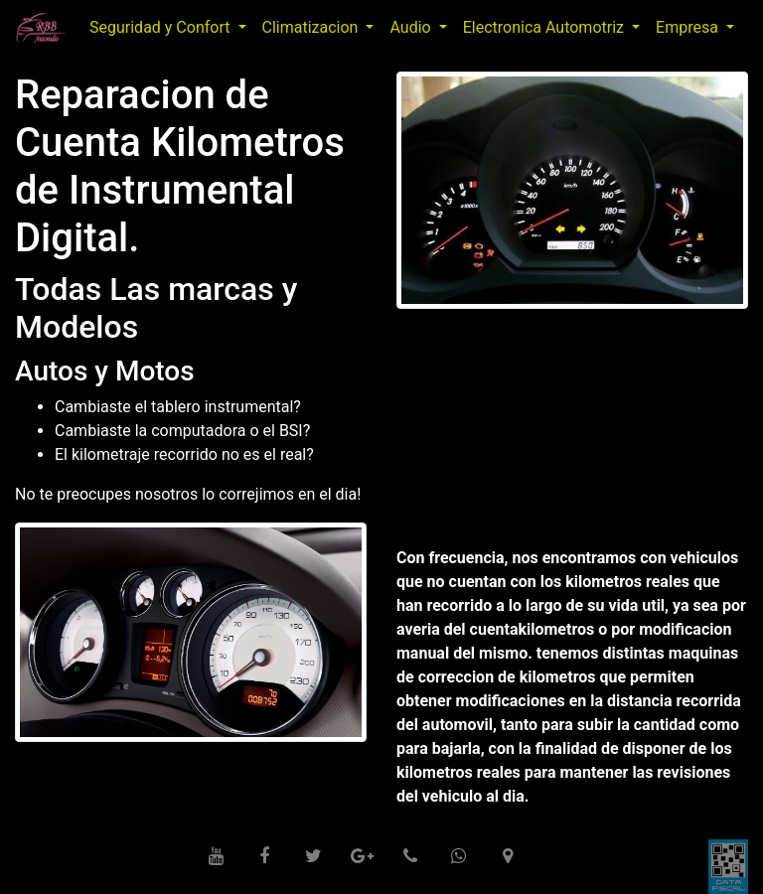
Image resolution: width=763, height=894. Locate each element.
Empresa (689, 27)
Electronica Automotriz (545, 27)
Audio (411, 27)
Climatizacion (312, 27)
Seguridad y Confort (161, 27)
